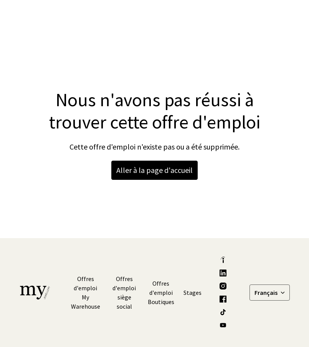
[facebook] (223, 299)
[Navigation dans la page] (282, 15)
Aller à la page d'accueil (154, 170)
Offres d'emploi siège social (124, 292)
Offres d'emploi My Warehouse (85, 292)
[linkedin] (223, 273)
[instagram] (223, 286)
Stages (192, 292)
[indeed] (223, 259)
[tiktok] (223, 312)
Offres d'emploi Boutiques (161, 293)
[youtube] (223, 325)
